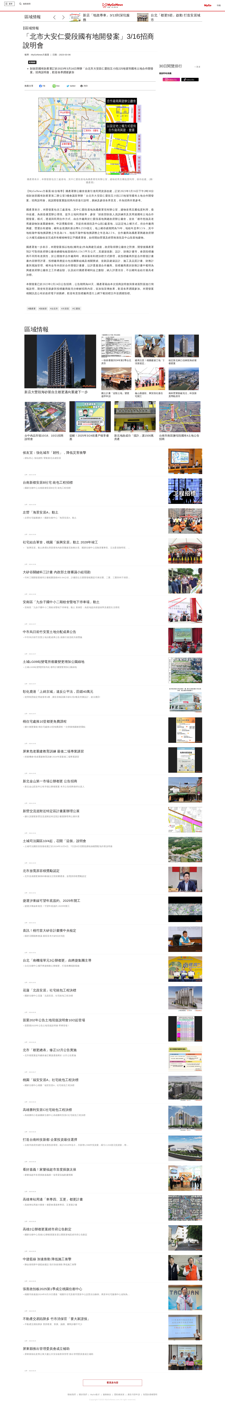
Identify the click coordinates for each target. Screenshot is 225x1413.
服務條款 (107, 1396)
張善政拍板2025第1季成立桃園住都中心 (52, 1290)
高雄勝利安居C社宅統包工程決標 (47, 1111)
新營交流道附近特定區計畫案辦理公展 (51, 812)
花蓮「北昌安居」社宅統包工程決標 (49, 991)
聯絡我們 (72, 1396)
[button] (64, 17)
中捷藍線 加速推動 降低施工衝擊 (47, 1260)
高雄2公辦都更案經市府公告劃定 (47, 1230)
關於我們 (83, 1396)
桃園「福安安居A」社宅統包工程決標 (50, 1081)
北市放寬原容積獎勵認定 (41, 872)
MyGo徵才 (95, 1396)
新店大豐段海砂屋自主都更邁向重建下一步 (56, 393)
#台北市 (54, 310)
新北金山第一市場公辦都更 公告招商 (50, 782)
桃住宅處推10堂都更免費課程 (45, 723)
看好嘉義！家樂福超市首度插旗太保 (49, 1171)
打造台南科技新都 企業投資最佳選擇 (50, 1141)
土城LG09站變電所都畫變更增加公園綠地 (54, 663)
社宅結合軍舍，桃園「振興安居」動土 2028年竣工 (60, 543)
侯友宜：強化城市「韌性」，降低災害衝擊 (54, 454)
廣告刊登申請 (134, 1396)
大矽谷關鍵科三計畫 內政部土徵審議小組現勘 (57, 573)
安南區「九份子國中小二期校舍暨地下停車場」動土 (61, 603)
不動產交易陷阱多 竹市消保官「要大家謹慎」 (57, 1320)
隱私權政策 (119, 1396)
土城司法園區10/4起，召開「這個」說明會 (54, 842)
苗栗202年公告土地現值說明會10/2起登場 (54, 1021)
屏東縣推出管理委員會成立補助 (46, 1350)
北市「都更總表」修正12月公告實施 (50, 1051)
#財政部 (43, 310)
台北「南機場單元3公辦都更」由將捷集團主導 (57, 962)
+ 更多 (197, 69)
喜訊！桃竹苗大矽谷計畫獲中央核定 (49, 932)
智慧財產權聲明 (150, 1396)
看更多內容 (112, 1384)
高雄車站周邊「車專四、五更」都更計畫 (53, 1200)
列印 (83, 88)
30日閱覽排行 (170, 68)
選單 (11, 5)
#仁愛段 (76, 310)
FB (41, 88)
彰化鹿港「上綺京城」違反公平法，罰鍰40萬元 (58, 693)
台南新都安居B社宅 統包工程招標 (48, 484)
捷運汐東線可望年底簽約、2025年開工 (51, 902)
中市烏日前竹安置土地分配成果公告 (49, 633)
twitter (71, 88)
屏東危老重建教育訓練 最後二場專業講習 (53, 752)
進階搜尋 (27, 5)
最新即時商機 (165, 76)
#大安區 (65, 310)
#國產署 (32, 310)
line (56, 88)
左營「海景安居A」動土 (40, 514)
